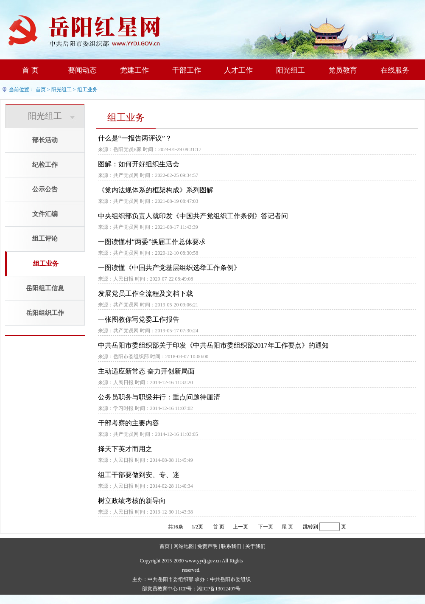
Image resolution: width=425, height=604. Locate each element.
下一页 (265, 527)
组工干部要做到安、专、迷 (138, 474)
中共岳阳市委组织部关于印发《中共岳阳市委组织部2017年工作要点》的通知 (213, 345)
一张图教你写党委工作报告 (138, 319)
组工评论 (45, 238)
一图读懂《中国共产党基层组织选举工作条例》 (169, 267)
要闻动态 (82, 70)
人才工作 (238, 70)
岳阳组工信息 (45, 288)
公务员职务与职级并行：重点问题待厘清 (159, 397)
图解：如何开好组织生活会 (138, 164)
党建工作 (134, 70)
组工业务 (87, 90)
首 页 (30, 70)
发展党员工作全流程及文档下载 (145, 293)
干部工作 (186, 70)
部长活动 (45, 140)
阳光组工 (290, 70)
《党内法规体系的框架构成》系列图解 (155, 190)
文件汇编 (45, 214)
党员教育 (342, 70)
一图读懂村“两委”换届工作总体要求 (152, 241)
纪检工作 (45, 164)
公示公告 (45, 189)
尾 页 (287, 527)
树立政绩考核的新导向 (132, 500)
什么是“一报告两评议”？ (135, 138)
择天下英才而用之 (125, 448)
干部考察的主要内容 (128, 423)
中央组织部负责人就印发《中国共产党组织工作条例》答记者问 (193, 215)
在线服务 (394, 70)
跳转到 (310, 527)
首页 (41, 90)
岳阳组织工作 (45, 312)
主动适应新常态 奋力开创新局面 (146, 371)
